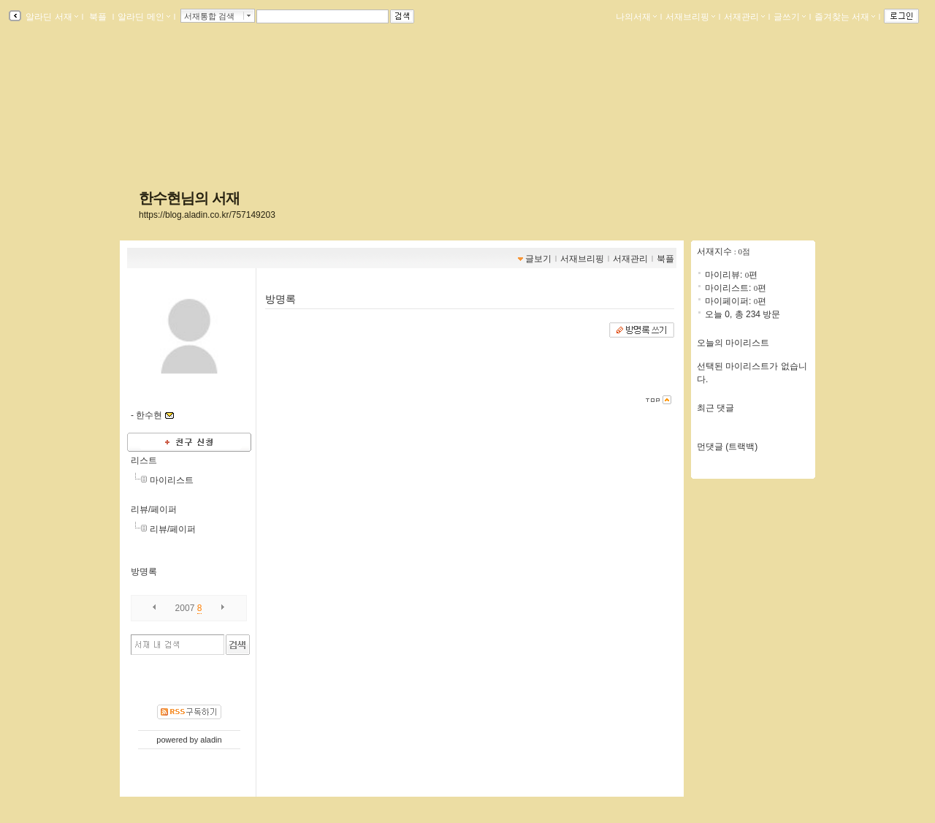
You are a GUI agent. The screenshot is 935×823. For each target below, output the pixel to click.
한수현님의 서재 (189, 198)
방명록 (144, 571)
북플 (98, 17)
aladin (210, 739)
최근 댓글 (715, 408)
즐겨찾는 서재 (844, 17)
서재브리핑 (690, 17)
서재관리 (744, 17)
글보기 (538, 259)
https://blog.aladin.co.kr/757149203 (207, 215)
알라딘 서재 (50, 17)
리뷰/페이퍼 (154, 509)
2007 (185, 608)
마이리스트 (172, 480)
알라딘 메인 (143, 17)
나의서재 (636, 17)
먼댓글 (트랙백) (727, 446)
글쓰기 (790, 17)
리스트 (144, 460)
